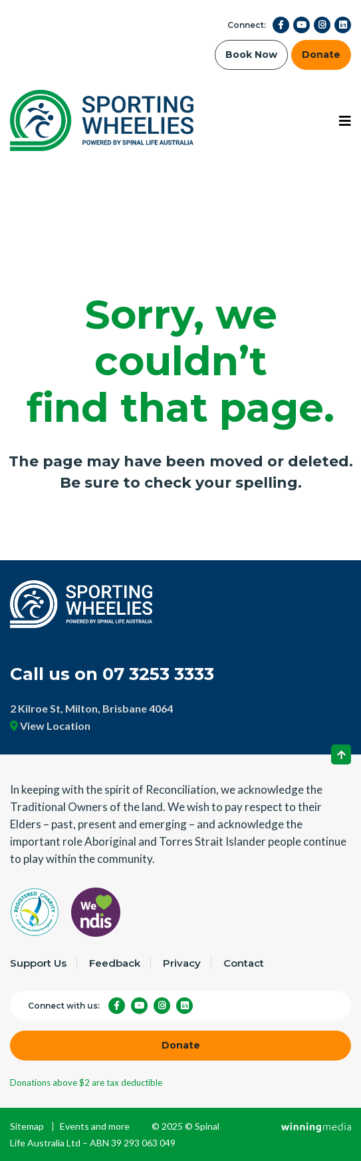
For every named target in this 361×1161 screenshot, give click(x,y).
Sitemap (27, 1126)
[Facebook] (281, 25)
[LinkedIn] (342, 25)
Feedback (114, 963)
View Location (50, 725)
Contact (243, 963)
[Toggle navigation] (345, 121)
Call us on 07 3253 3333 (112, 674)
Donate (321, 55)
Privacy (182, 963)
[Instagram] (322, 25)
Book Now (251, 55)
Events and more (95, 1126)
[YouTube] (301, 25)
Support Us (38, 963)
